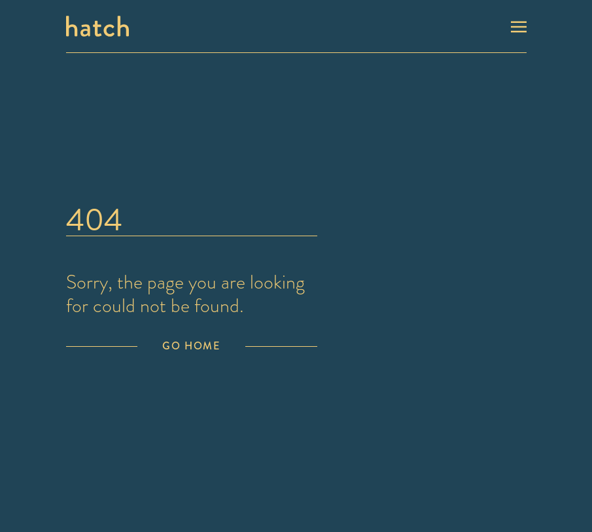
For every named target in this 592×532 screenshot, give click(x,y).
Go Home (191, 345)
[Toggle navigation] (519, 25)
